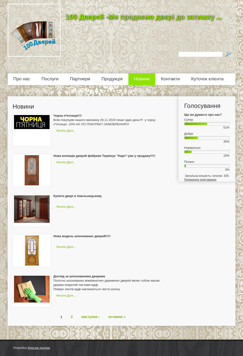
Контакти (170, 78)
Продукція (112, 78)
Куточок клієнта (207, 78)
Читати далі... (66, 130)
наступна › (90, 316)
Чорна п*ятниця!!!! (67, 115)
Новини (142, 78)
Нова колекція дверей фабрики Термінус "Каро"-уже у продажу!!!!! (104, 156)
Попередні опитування (200, 179)
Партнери (80, 78)
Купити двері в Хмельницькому (77, 196)
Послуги (50, 78)
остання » (116, 316)
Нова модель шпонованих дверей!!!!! (82, 236)
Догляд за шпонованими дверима (79, 276)
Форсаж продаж (39, 348)
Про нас (21, 78)
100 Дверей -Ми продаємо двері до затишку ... (143, 17)
